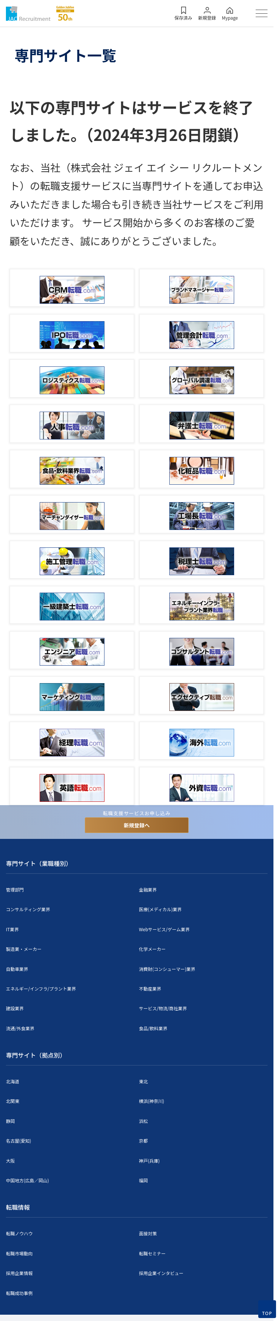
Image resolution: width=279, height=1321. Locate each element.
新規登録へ (137, 825)
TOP (267, 1313)
